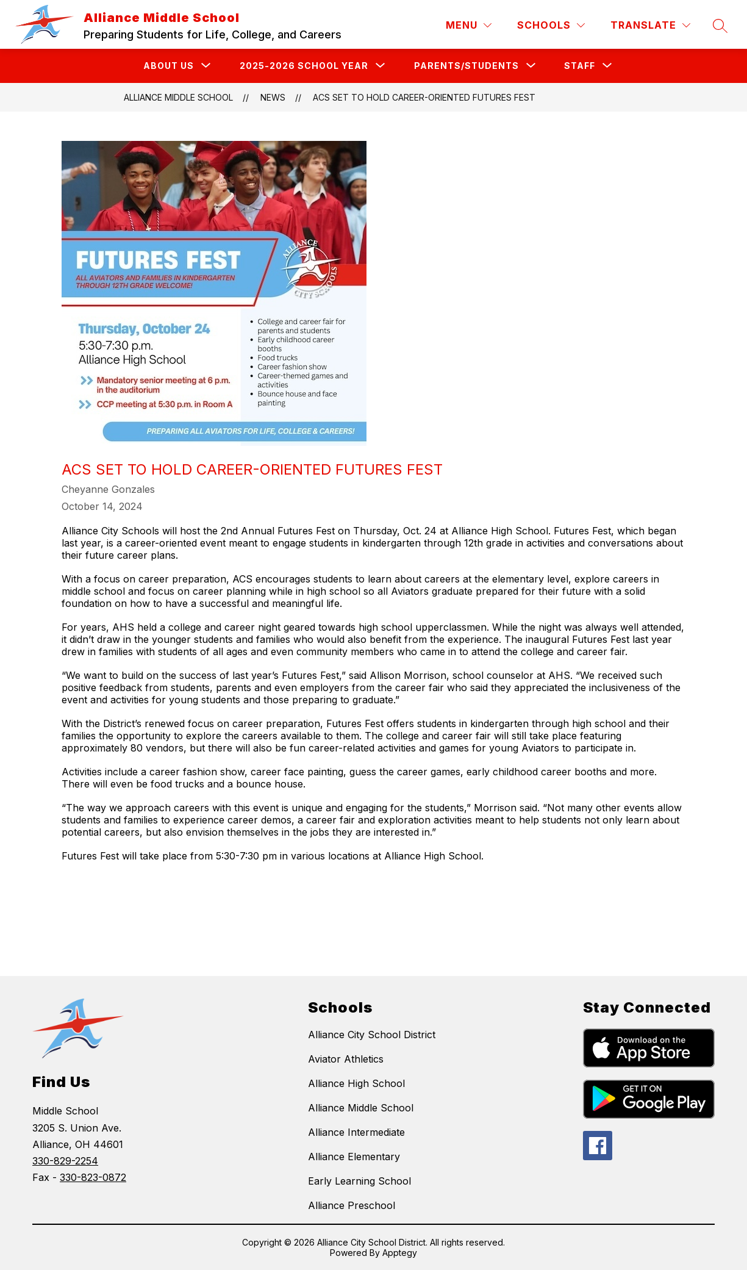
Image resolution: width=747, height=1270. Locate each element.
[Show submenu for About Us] (168, 66)
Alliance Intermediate (356, 1132)
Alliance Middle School (178, 97)
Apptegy (399, 1252)
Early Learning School (359, 1181)
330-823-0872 (93, 1177)
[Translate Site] (650, 25)
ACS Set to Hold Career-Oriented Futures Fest (424, 97)
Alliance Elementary (354, 1156)
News (272, 97)
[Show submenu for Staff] (579, 66)
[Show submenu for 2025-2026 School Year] (304, 66)
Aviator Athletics (346, 1059)
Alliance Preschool (351, 1205)
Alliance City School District (371, 1034)
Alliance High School (356, 1083)
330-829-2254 (65, 1161)
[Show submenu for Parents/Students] (466, 66)
